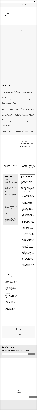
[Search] (32, 1)
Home (10, 4)
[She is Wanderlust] (7, 2)
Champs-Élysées (32, 167)
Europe (9, 27)
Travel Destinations (15, 4)
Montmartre (16, 165)
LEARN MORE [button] (18, 334)
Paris (26, 141)
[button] (35, 1)
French (31, 143)
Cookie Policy (18, 394)
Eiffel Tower (7, 166)
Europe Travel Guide (22, 4)
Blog (18, 390)
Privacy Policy (18, 392)
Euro (27, 144)
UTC (27, 146)
